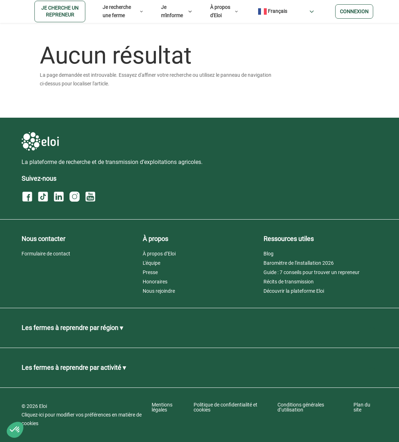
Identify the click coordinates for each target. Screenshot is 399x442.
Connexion (354, 11)
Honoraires (155, 282)
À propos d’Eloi (159, 254)
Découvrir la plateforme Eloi (293, 291)
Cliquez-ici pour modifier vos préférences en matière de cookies (82, 419)
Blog (268, 254)
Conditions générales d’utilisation (300, 407)
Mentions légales (162, 407)
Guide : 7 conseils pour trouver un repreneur (311, 272)
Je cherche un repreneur (60, 11)
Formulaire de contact (46, 254)
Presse (150, 272)
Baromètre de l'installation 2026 (298, 263)
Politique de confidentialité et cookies (225, 407)
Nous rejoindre (159, 291)
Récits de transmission (288, 282)
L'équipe (151, 263)
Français (272, 11)
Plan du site (361, 407)
